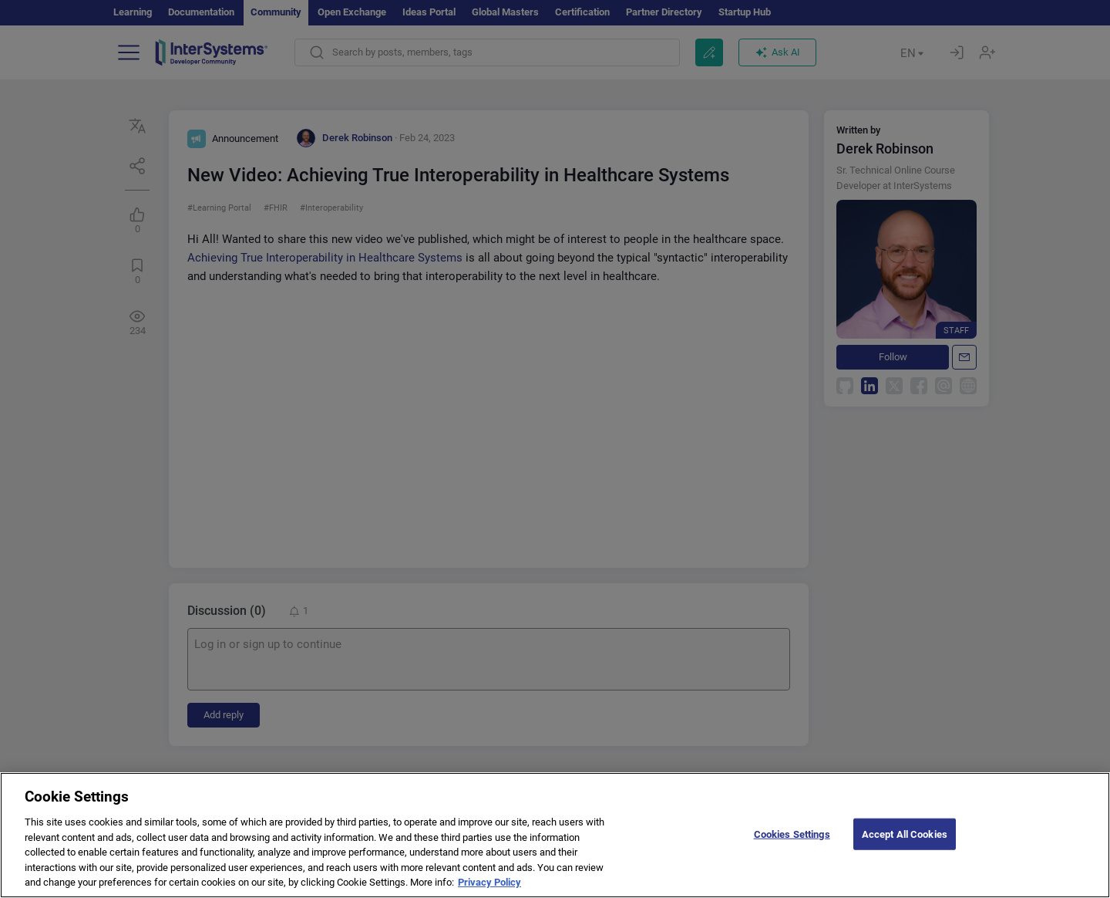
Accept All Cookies (904, 833)
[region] (555, 835)
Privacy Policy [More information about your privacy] (489, 882)
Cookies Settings (792, 833)
